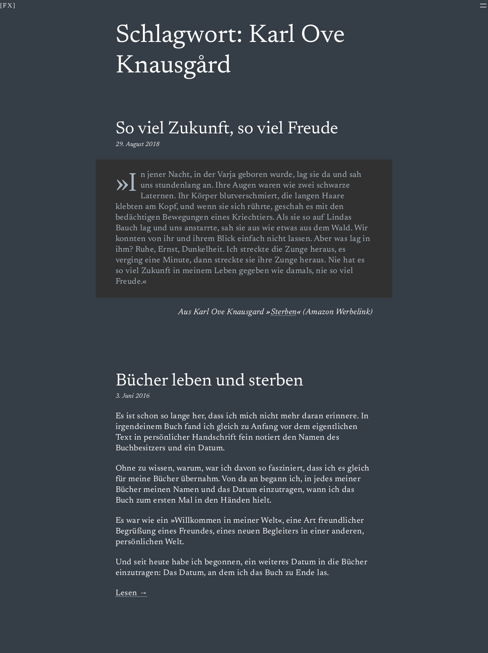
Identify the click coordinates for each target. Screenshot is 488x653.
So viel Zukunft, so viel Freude (227, 129)
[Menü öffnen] (483, 5)
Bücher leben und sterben (209, 381)
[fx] (8, 6)
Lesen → (132, 593)
